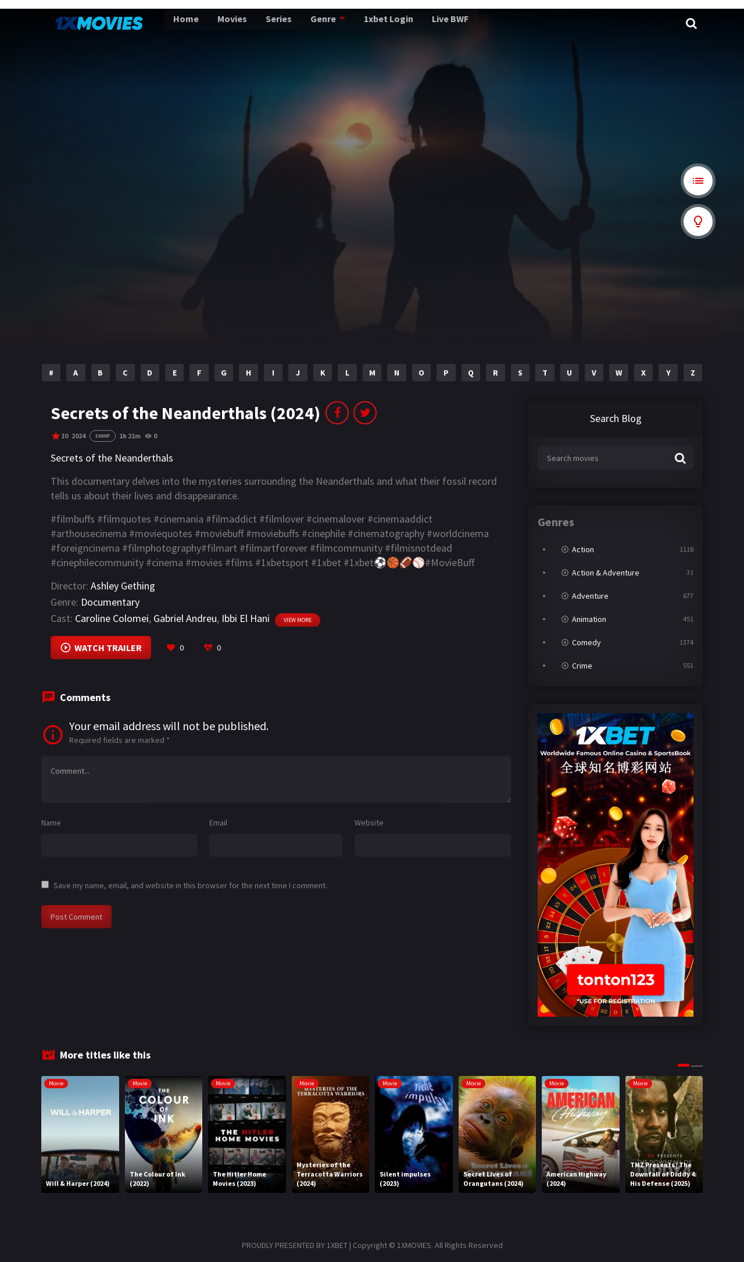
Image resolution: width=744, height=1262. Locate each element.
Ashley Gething (123, 585)
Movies (206, 23)
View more (298, 620)
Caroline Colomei (112, 618)
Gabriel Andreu (185, 618)
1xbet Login (358, 23)
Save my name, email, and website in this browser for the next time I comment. (190, 885)
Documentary (110, 602)
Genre (294, 23)
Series (251, 23)
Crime (582, 665)
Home (161, 23)
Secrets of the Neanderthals (112, 457)
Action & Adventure (605, 572)
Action (583, 549)
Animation (589, 619)
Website (369, 822)
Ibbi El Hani (245, 618)
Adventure (590, 596)
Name (51, 822)
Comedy (586, 642)
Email (218, 822)
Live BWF (418, 23)
